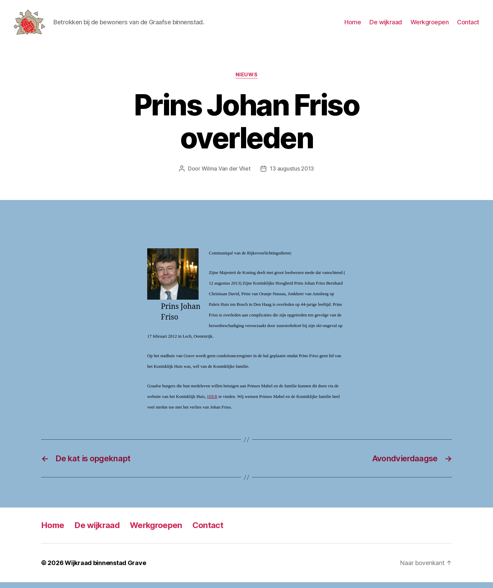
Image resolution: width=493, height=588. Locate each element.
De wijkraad (385, 24)
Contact (468, 24)
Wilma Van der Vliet (226, 174)
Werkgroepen (429, 24)
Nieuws (246, 80)
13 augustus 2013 (292, 174)
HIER (212, 402)
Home (352, 24)
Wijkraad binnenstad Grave (105, 568)
